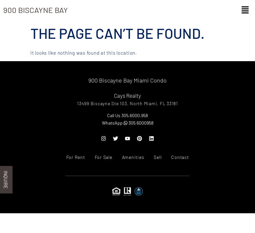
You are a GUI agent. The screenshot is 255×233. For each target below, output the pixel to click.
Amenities (133, 157)
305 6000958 (138, 123)
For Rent (75, 157)
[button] (245, 10)
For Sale (103, 157)
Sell (157, 157)
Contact (180, 157)
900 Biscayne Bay (35, 10)
